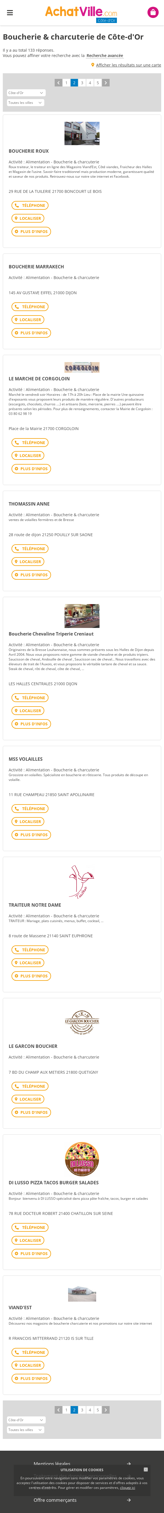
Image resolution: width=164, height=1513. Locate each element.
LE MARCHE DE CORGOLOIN (39, 379)
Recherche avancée (105, 55)
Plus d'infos (34, 231)
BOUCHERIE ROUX (29, 151)
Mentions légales (52, 1464)
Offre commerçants (55, 1500)
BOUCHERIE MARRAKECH (36, 267)
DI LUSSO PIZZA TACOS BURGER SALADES (54, 1183)
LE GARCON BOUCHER (33, 1046)
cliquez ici (127, 1487)
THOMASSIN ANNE (29, 504)
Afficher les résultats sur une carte (128, 65)
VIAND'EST (20, 1307)
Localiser (30, 218)
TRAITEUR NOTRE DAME (35, 905)
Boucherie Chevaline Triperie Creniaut (51, 634)
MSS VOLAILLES (26, 759)
